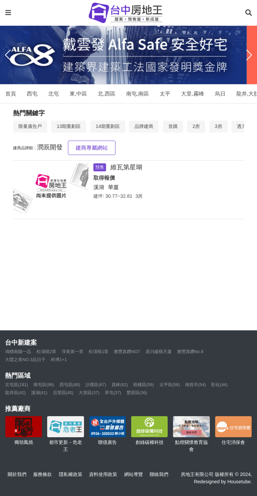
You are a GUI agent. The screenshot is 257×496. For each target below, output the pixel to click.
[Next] (249, 55)
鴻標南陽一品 (18, 351)
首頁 (10, 94)
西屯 (32, 94)
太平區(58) (169, 384)
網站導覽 (133, 474)
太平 (165, 94)
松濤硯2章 (46, 351)
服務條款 (42, 474)
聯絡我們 (159, 474)
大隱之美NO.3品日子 (25, 359)
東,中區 (78, 94)
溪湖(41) (39, 392)
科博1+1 (59, 359)
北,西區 (106, 94)
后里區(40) (63, 392)
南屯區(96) (43, 384)
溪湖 (98, 187)
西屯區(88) (70, 384)
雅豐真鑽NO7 (127, 351)
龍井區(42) (15, 392)
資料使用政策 (103, 474)
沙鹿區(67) (95, 384)
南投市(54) (195, 384)
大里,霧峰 (192, 94)
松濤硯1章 (98, 351)
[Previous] (7, 55)
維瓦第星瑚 (126, 167)
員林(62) (119, 384)
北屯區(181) (16, 384)
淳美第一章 (72, 351)
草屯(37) (113, 392)
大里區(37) (89, 392)
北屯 (53, 94)
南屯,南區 (137, 94)
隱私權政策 (70, 474)
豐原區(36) (136, 392)
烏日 (220, 94)
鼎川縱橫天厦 (159, 351)
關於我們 (17, 474)
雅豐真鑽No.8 (190, 351)
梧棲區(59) (143, 384)
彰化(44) (219, 384)
